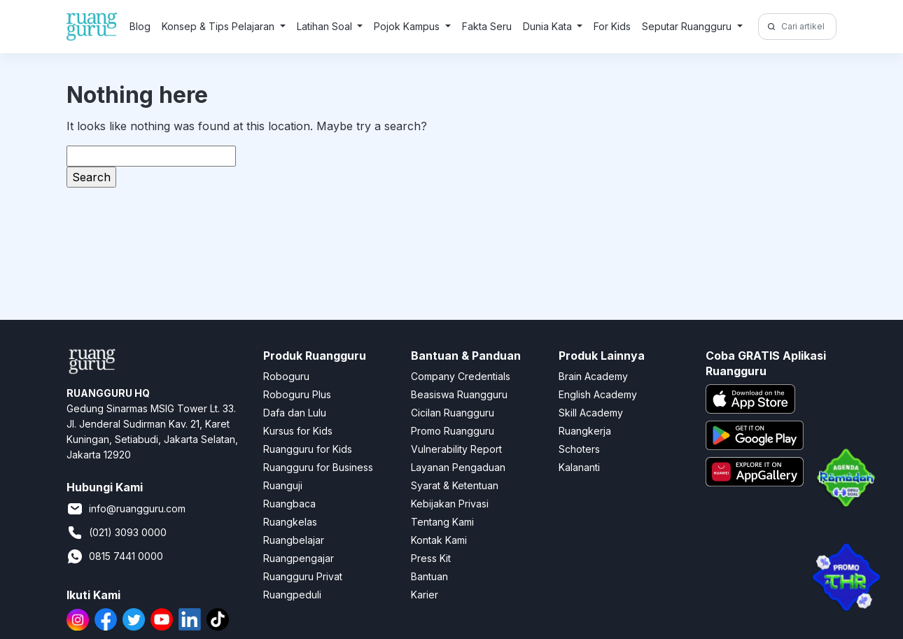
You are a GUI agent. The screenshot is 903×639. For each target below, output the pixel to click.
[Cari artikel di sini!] (806, 26)
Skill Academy (591, 413)
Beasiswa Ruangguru (459, 394)
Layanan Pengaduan (458, 467)
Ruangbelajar (293, 540)
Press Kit (431, 558)
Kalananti (579, 467)
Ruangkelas (290, 522)
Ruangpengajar (298, 558)
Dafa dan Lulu (294, 413)
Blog (140, 26)
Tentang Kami (442, 522)
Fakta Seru (487, 26)
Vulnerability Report (456, 449)
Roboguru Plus (297, 394)
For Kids (612, 26)
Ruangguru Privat (302, 576)
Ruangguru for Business (318, 467)
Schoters (579, 449)
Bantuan (429, 576)
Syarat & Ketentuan (454, 485)
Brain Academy (593, 376)
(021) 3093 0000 (116, 532)
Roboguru (286, 376)
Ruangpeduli (292, 595)
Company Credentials (460, 376)
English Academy (598, 394)
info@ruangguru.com (126, 508)
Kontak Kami (439, 540)
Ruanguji (282, 485)
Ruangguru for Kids (307, 449)
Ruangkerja (585, 431)
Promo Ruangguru (452, 431)
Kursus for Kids (297, 431)
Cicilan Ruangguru (452, 413)
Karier (424, 595)
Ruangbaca (289, 504)
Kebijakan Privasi (450, 504)
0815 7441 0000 (114, 556)
